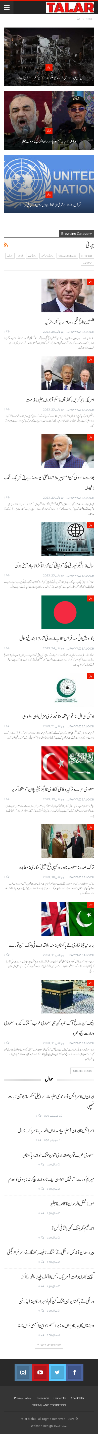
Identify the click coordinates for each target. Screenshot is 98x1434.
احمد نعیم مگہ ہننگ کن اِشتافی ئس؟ (73, 1228)
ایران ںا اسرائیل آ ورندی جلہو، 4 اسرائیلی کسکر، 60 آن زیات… (49, 78)
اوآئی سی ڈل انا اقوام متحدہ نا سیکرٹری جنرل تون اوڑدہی (58, 716)
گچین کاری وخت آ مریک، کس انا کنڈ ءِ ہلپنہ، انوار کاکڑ (57, 1277)
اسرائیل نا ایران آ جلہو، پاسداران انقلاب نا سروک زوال (49, 141)
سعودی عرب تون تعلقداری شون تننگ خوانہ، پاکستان (58, 1155)
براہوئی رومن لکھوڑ (47, 256)
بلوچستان (20, 256)
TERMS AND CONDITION (49, 1405)
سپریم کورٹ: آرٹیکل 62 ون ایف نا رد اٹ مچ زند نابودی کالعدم (51, 1179)
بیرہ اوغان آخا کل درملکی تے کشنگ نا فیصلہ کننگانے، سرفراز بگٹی (50, 1253)
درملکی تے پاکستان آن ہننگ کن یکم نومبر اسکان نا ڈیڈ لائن (56, 1301)
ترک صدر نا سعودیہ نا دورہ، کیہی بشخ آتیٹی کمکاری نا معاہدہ (56, 867)
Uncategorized (67, 256)
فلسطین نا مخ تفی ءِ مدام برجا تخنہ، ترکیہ (69, 322)
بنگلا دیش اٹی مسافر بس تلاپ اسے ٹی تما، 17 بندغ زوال (56, 639)
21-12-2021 (86, 256)
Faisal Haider (60, 1426)
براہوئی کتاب (32, 256)
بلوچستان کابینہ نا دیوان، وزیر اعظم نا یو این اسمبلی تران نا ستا (56, 1326)
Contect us (60, 1397)
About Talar (77, 1397)
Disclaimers (42, 1397)
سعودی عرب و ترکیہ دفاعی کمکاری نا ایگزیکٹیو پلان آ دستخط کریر (52, 789)
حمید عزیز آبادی (87, 263)
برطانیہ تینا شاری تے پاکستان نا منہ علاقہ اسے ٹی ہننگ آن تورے (51, 945)
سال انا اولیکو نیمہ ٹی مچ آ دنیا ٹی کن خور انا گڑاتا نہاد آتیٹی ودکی (54, 566)
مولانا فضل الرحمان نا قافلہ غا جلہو (72, 1204)
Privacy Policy (22, 1397)
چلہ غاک (10, 256)
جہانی (49, 67)
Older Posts (82, 1071)
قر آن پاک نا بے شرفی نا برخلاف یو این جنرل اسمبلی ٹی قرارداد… (49, 205)
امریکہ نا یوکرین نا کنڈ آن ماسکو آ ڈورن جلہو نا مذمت (60, 400)
